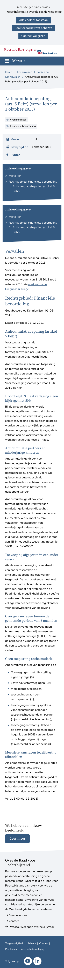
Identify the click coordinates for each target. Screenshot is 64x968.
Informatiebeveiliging (32, 949)
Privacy (32, 943)
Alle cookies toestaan (33, 20)
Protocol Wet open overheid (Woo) (31, 927)
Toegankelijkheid (14, 943)
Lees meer (17, 839)
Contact (14, 921)
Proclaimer (11, 949)
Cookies (43, 943)
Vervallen (15, 176)
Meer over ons (18, 915)
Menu (19, 61)
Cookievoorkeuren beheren (33, 28)
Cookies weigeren (33, 36)
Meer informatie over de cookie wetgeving (34, 12)
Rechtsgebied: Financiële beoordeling (33, 182)
